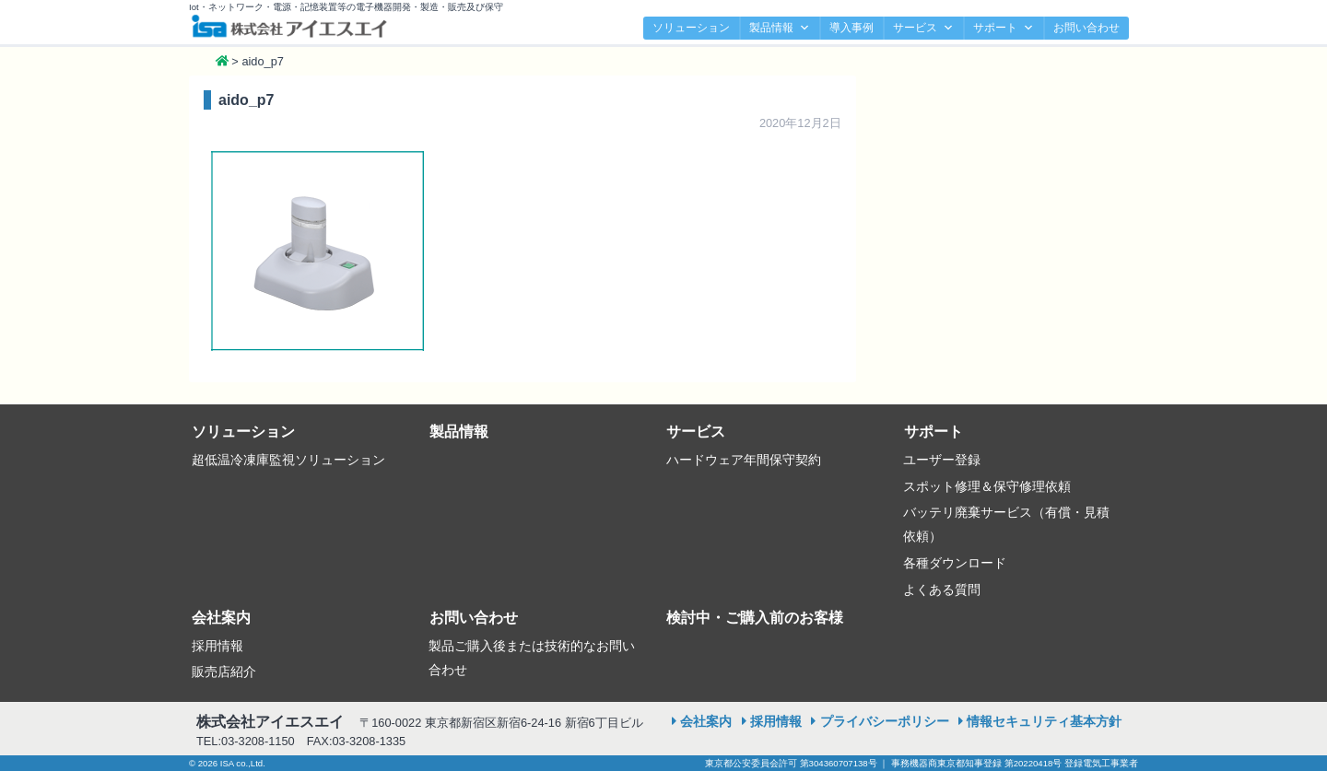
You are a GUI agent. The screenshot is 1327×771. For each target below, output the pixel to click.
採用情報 (217, 645)
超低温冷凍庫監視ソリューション (288, 459)
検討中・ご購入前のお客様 (754, 617)
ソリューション (691, 27)
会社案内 (221, 617)
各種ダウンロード (954, 562)
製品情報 (779, 28)
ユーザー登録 (942, 459)
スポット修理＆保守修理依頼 (987, 486)
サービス (923, 28)
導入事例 (851, 27)
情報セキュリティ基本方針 (1044, 721)
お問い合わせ (1086, 27)
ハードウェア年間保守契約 (743, 459)
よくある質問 (942, 589)
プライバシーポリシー (884, 721)
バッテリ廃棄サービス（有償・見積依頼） (1006, 524)
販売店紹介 (224, 671)
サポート (1003, 28)
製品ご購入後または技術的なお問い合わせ (532, 657)
